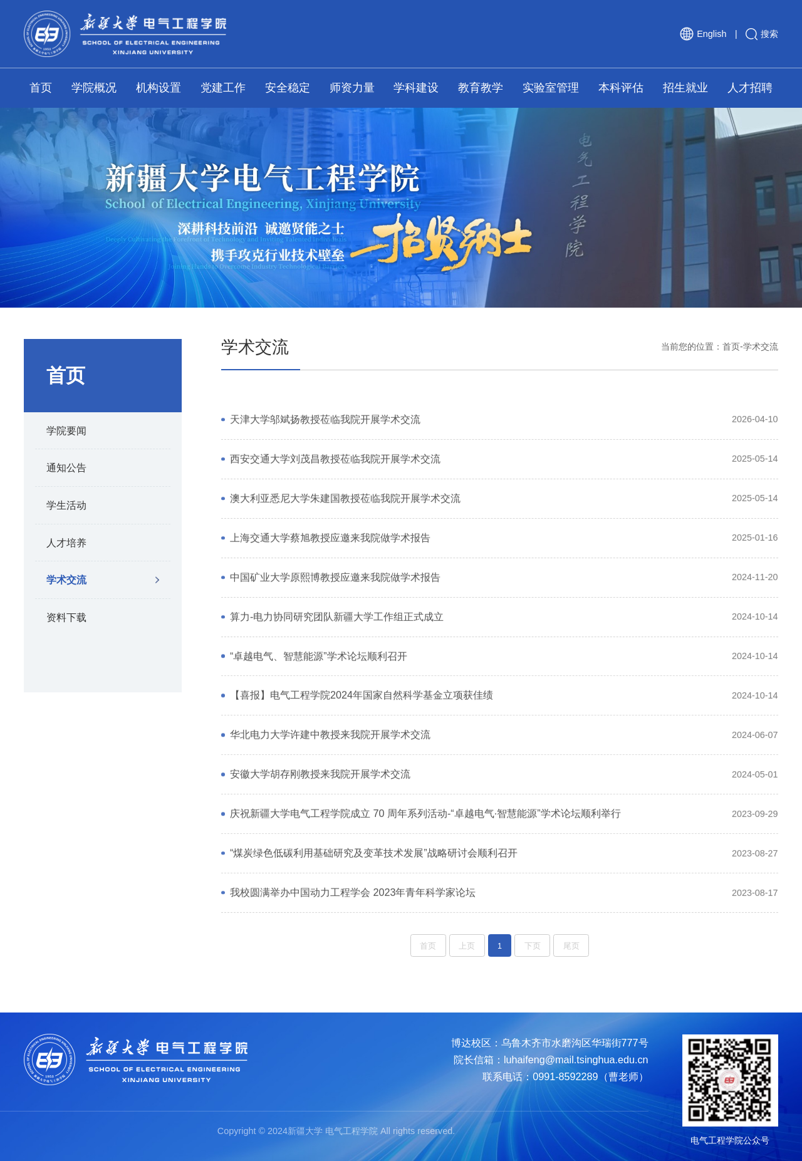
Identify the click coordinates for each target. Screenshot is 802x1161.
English (703, 33)
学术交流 (66, 579)
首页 (731, 346)
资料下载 (66, 617)
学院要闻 (66, 430)
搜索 (762, 34)
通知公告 (66, 467)
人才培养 (66, 542)
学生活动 (66, 505)
